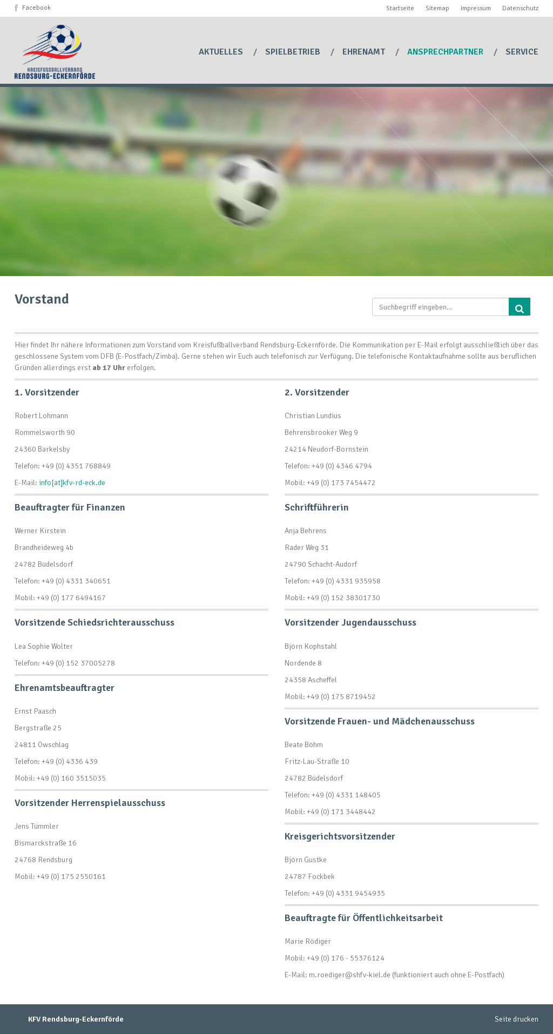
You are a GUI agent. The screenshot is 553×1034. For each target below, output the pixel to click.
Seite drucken (516, 1019)
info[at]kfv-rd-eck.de (72, 482)
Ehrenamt (364, 52)
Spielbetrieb (293, 52)
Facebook (36, 8)
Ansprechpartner (446, 52)
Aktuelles (222, 52)
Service (521, 52)
